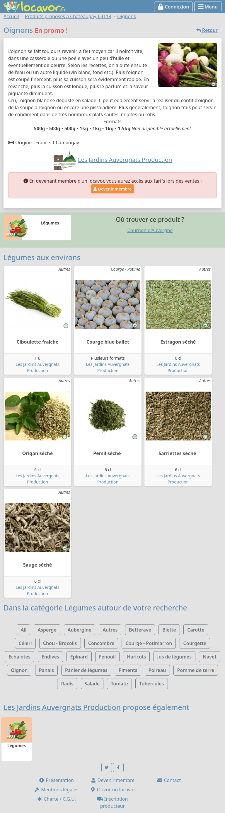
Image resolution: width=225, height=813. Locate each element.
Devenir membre (112, 189)
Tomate (119, 683)
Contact (169, 780)
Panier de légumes (86, 670)
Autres (110, 630)
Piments (128, 670)
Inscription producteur (112, 802)
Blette (169, 630)
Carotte (195, 630)
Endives (50, 657)
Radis (67, 683)
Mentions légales (56, 789)
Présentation (56, 780)
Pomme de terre (195, 670)
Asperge (47, 630)
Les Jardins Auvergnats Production (62, 707)
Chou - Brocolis (60, 643)
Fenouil (107, 657)
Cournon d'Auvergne (150, 230)
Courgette (195, 643)
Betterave (140, 630)
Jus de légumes (174, 657)
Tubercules (151, 683)
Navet (210, 657)
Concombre (101, 643)
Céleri (25, 643)
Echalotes (19, 657)
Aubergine (79, 630)
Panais (46, 670)
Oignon (19, 670)
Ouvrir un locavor (112, 789)
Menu (208, 7)
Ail (23, 630)
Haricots (136, 657)
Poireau (157, 670)
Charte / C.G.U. (56, 799)
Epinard (79, 657)
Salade (92, 683)
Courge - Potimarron (148, 643)
